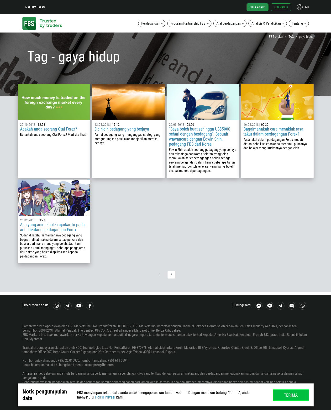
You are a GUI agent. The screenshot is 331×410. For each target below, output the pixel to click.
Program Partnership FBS (187, 23)
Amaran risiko (32, 373)
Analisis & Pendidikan (266, 23)
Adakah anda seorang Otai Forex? (48, 128)
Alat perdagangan (228, 23)
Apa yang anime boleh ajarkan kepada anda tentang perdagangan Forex (52, 227)
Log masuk (281, 7)
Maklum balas (35, 7)
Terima (291, 395)
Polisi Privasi (105, 397)
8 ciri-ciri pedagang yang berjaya (122, 128)
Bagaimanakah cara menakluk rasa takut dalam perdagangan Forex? (273, 131)
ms (307, 7)
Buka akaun (257, 7)
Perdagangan (150, 23)
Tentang (297, 23)
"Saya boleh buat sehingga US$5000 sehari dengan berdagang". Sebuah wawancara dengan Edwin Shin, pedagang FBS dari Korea (199, 136)
